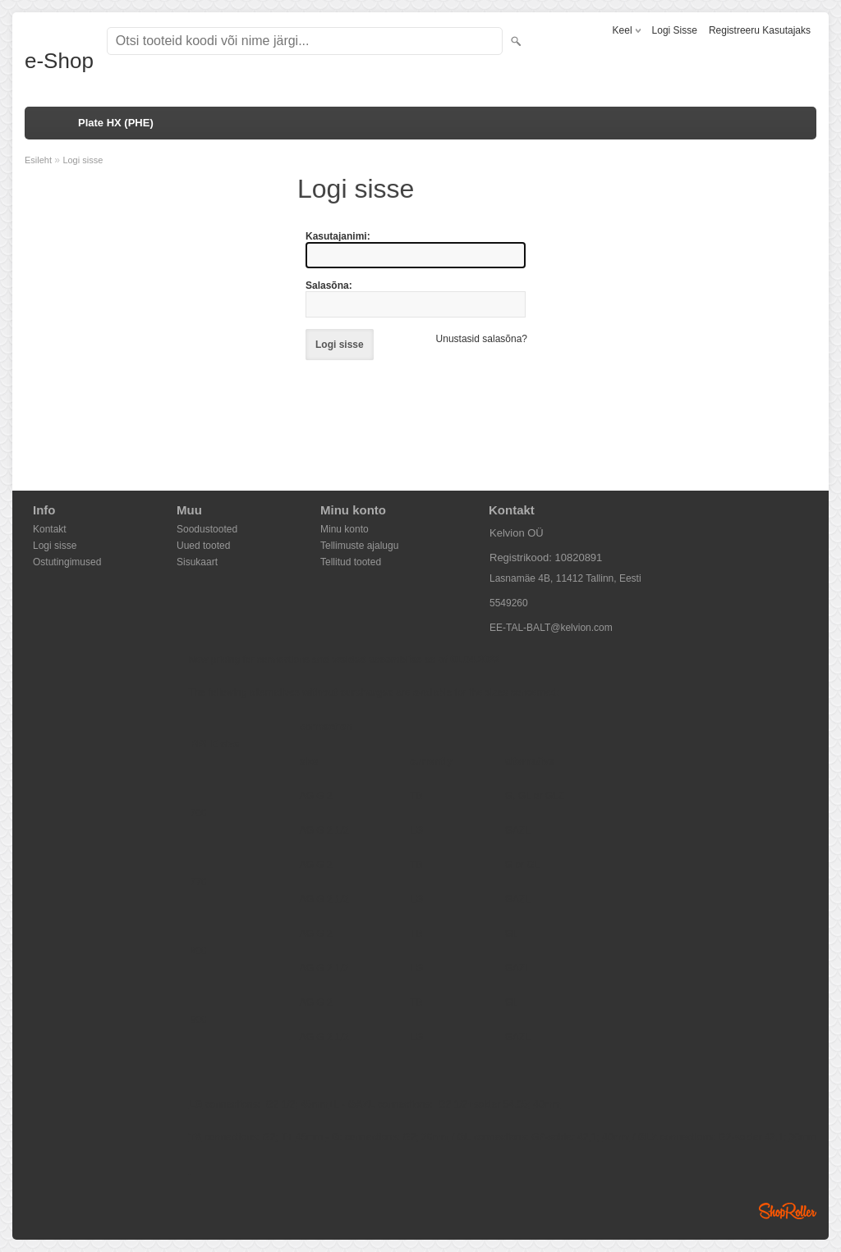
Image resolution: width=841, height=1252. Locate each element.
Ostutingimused (67, 562)
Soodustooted (207, 529)
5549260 (508, 603)
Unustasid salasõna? (481, 339)
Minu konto (344, 529)
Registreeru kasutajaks (760, 30)
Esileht (38, 160)
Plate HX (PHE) (116, 123)
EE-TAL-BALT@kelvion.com (551, 627)
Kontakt (50, 529)
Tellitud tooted (350, 562)
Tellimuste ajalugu (359, 545)
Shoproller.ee (787, 1211)
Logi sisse (674, 30)
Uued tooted (203, 545)
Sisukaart (197, 562)
